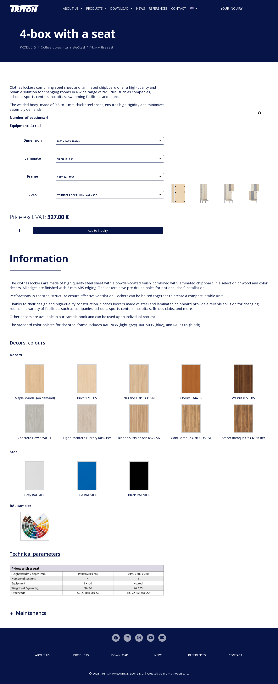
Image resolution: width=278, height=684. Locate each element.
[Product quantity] (19, 230)
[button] (259, 113)
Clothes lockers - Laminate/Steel (63, 47)
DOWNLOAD (121, 8)
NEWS (140, 8)
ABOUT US (72, 8)
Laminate (32, 158)
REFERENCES (158, 8)
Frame (32, 176)
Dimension (32, 140)
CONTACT (178, 8)
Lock (32, 194)
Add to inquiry (98, 230)
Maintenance (31, 613)
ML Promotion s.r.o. (176, 673)
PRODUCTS (96, 8)
